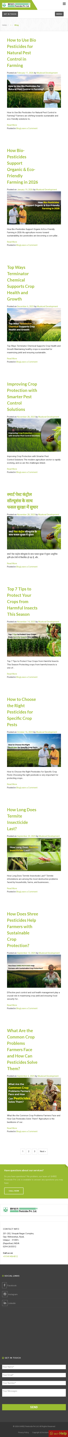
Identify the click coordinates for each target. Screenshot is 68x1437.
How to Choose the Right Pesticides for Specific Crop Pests (21, 712)
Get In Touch (10, 14)
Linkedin (9, 1303)
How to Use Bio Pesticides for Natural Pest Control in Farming (21, 52)
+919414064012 (10, 1256)
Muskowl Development (47, 73)
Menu (59, 14)
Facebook (9, 1285)
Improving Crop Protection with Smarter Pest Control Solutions (22, 396)
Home (4, 25)
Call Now (14, 1191)
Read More (12, 125)
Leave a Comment (28, 128)
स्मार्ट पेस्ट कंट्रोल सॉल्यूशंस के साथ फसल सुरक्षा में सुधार (22, 500)
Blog (18, 128)
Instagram (10, 1294)
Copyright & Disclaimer (41, 1432)
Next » (43, 1151)
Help (58, 1433)
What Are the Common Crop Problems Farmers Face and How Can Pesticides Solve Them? (22, 1049)
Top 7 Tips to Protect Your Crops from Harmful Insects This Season (22, 601)
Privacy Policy (23, 1432)
